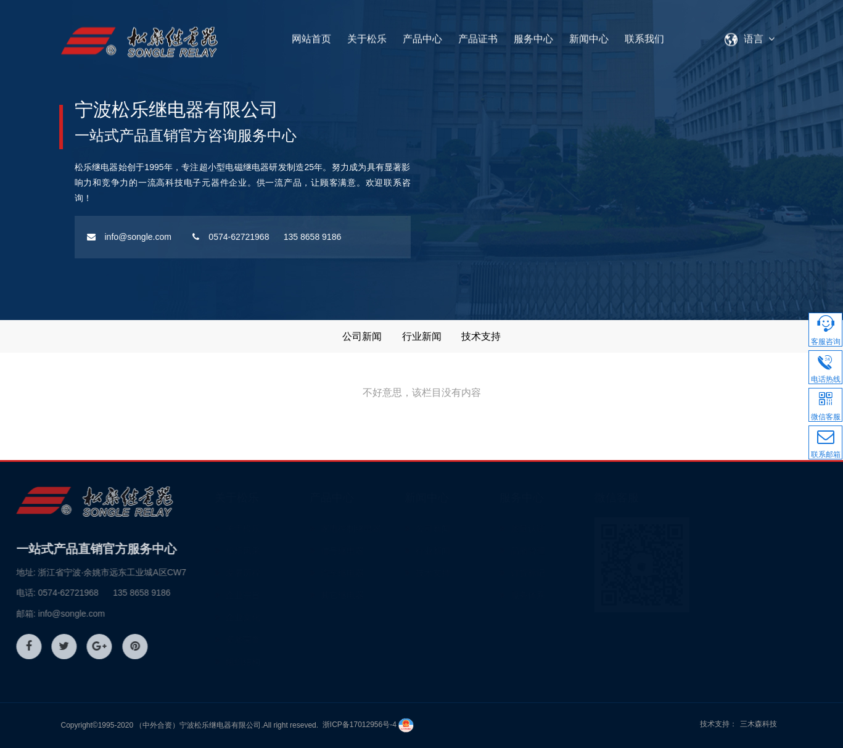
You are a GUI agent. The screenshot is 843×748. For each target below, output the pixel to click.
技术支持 (481, 336)
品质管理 (574, 551)
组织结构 (290, 662)
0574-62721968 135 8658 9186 (230, 237)
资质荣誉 (290, 639)
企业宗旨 (290, 595)
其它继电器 (389, 595)
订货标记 (574, 573)
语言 (752, 35)
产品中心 (422, 35)
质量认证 (574, 528)
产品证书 (478, 35)
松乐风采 (290, 551)
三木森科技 (758, 724)
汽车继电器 (389, 573)
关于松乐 (367, 35)
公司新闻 (362, 336)
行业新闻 (422, 336)
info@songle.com (92, 237)
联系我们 (644, 35)
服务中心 (533, 35)
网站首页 (311, 35)
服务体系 (574, 595)
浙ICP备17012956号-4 (360, 724)
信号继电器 (389, 551)
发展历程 (290, 573)
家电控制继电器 (398, 528)
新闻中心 (589, 35)
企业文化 (290, 617)
